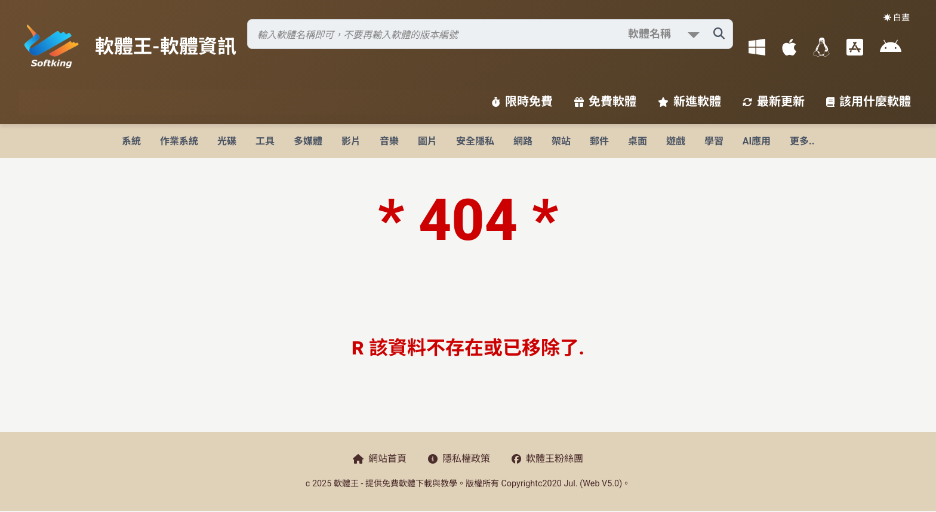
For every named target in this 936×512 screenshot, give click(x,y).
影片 (351, 141)
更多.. (802, 141)
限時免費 (522, 101)
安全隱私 (475, 141)
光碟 (226, 141)
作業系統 (179, 141)
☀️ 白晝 (896, 17)
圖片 (427, 141)
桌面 (637, 141)
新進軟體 (689, 101)
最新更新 (774, 101)
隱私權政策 (459, 458)
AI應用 (757, 141)
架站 (561, 141)
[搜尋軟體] (490, 34)
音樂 (389, 141)
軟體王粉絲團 (547, 458)
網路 (522, 141)
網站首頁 (380, 458)
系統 (131, 141)
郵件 (599, 141)
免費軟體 (605, 101)
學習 (713, 141)
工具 (265, 141)
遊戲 (675, 141)
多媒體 (308, 141)
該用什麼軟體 (868, 101)
